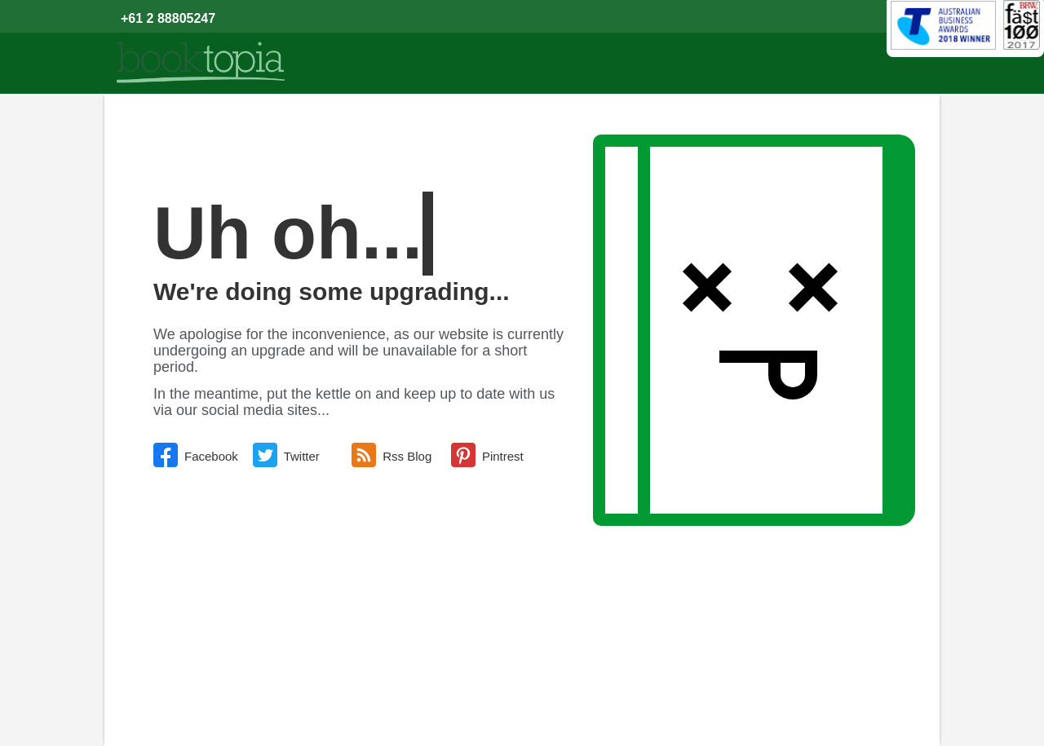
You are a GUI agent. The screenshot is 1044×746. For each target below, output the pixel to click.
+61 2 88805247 (168, 18)
